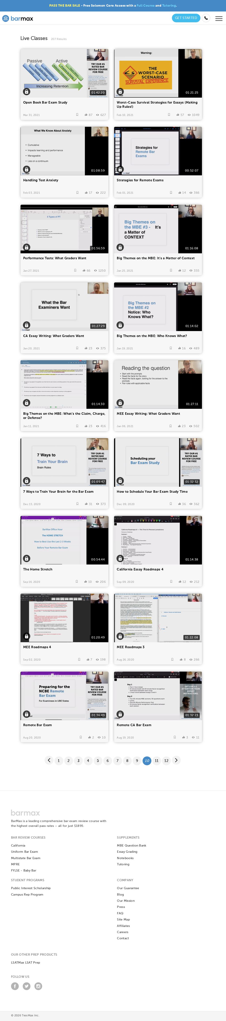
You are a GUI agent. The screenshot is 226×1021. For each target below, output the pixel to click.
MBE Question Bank (131, 845)
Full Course (146, 5)
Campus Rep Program (27, 894)
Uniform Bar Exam (24, 851)
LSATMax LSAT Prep (25, 962)
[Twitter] (26, 989)
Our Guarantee (128, 888)
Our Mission (126, 900)
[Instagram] (38, 989)
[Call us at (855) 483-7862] (206, 18)
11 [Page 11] (157, 761)
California (18, 845)
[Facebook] (15, 989)
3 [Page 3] (78, 761)
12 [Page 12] (166, 761)
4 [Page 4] (88, 761)
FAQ (120, 913)
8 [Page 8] (127, 761)
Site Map (123, 919)
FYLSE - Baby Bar (23, 870)
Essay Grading (127, 851)
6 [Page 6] (108, 761)
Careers (122, 932)
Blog (120, 894)
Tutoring (169, 5)
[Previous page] (49, 760)
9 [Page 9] (137, 761)
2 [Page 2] (69, 761)
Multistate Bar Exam (25, 858)
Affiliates (123, 926)
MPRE (15, 864)
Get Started (186, 18)
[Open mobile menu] (219, 20)
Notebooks (125, 858)
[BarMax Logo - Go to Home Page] (17, 18)
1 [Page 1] (59, 761)
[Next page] (176, 760)
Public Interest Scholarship (31, 888)
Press (121, 907)
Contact (123, 938)
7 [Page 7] (117, 761)
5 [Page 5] (98, 761)
